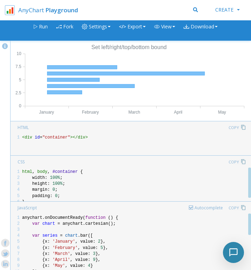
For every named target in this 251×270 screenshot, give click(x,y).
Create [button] (227, 9)
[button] (164, 31)
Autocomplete (208, 208)
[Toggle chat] (233, 252)
